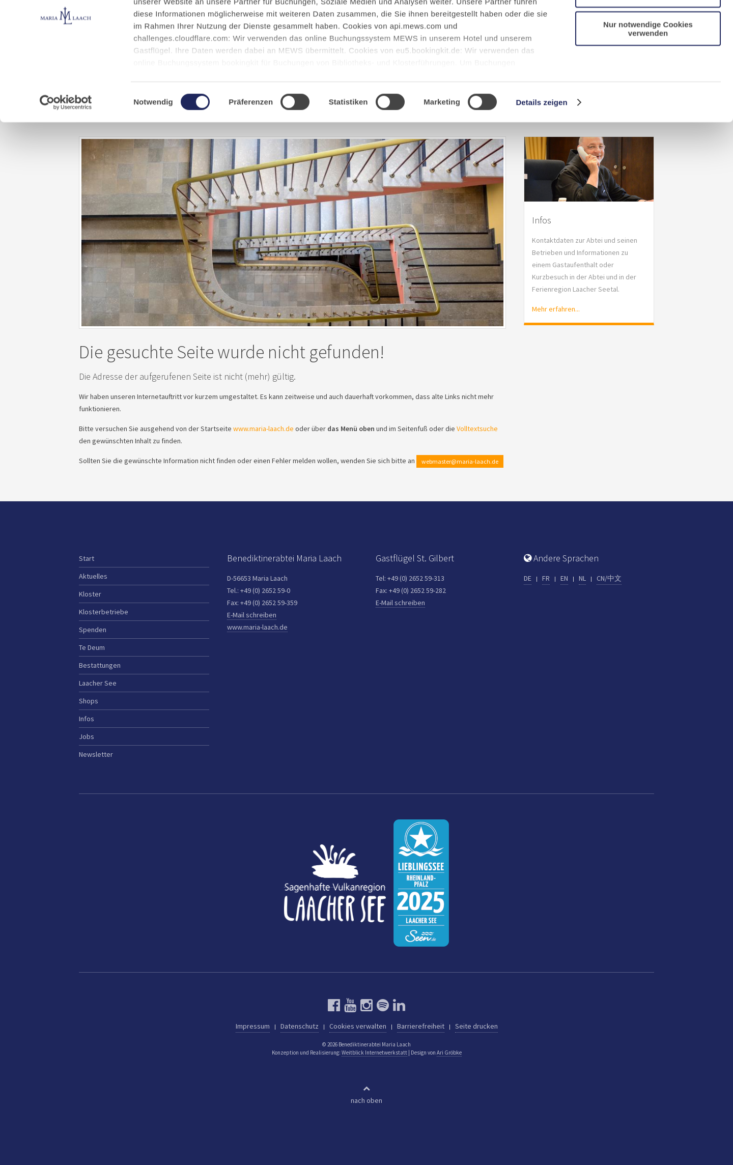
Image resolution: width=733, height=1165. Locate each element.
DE (527, 578)
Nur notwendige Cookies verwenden (648, 89)
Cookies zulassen (648, 25)
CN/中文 (609, 578)
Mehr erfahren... (556, 309)
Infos (86, 718)
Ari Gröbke (449, 1052)
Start (86, 558)
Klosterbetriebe (103, 611)
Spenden (92, 629)
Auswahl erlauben (648, 55)
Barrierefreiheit (420, 1026)
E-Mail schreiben (251, 614)
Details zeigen (541, 162)
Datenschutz (299, 1026)
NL (582, 578)
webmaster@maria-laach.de (459, 461)
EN (564, 578)
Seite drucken (476, 1026)
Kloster (90, 594)
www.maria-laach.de (263, 428)
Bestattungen (100, 665)
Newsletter (96, 754)
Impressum (253, 1026)
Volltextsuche (477, 428)
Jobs (86, 736)
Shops (88, 700)
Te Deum (92, 647)
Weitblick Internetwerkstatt (374, 1052)
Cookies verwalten (357, 1026)
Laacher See (98, 683)
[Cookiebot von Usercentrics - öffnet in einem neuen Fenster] (65, 163)
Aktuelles (93, 576)
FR (546, 578)
